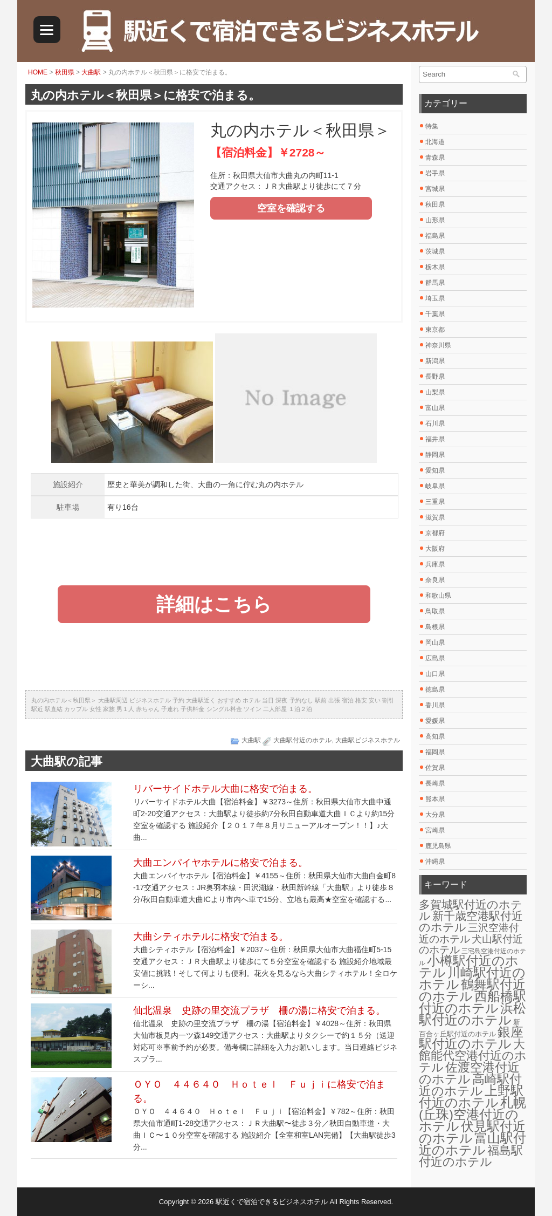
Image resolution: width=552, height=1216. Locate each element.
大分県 (435, 814)
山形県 (435, 220)
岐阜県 (435, 486)
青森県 (435, 157)
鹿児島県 (438, 846)
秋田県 (64, 72)
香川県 (435, 705)
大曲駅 (91, 72)
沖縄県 (435, 861)
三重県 (435, 501)
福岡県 (435, 752)
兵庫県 (435, 564)
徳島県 (435, 689)
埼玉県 (435, 298)
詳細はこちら (214, 603)
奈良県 (435, 580)
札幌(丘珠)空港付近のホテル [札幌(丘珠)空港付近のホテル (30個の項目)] (472, 1114)
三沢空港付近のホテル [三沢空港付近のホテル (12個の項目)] (469, 933)
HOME (37, 72)
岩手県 (435, 173)
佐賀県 (435, 767)
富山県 (435, 408)
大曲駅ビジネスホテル (367, 740)
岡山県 (435, 642)
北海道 (435, 142)
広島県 (435, 658)
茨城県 (435, 251)
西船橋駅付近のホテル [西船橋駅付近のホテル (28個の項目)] (472, 1002)
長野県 (435, 376)
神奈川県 (438, 345)
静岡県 (435, 455)
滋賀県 (435, 517)
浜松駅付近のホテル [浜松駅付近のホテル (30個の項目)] (472, 1014)
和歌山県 (438, 595)
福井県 (435, 439)
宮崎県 (435, 830)
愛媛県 (435, 721)
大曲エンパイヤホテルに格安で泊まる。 (220, 862)
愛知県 (435, 470)
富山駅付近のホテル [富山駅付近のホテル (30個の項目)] (472, 1144)
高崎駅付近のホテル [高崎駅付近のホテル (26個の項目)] (470, 1085)
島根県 (435, 627)
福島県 (435, 236)
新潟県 (435, 361)
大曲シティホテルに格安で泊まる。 (210, 936)
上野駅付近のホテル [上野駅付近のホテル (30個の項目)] (471, 1096)
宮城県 (435, 189)
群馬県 (435, 282)
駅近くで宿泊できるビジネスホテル (272, 1202)
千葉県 (435, 314)
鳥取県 (435, 611)
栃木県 (435, 267)
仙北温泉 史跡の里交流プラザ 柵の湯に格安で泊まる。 (259, 1010)
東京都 (435, 329)
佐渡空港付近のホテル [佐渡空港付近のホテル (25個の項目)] (469, 1073)
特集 (431, 126)
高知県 (435, 736)
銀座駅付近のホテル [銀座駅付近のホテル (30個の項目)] (471, 1037)
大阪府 (435, 548)
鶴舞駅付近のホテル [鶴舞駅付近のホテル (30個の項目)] (472, 990)
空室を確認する (291, 208)
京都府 (435, 533)
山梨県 (435, 392)
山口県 (435, 674)
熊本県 (435, 799)
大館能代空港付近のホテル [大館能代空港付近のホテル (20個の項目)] (473, 1055)
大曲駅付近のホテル (302, 740)
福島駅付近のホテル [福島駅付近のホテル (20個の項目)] (471, 1156)
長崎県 (435, 783)
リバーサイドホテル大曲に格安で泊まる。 (225, 788)
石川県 (435, 423)
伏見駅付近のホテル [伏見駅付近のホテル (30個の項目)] (472, 1132)
